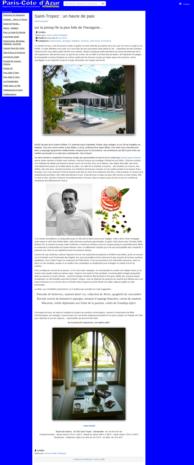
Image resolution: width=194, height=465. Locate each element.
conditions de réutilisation (82, 459)
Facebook (43, 21)
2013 (64, 38)
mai (60, 38)
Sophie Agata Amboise (130, 157)
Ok (102, 3)
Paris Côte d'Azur (31, 4)
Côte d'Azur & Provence (100, 41)
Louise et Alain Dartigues (56, 35)
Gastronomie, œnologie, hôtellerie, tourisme (68, 41)
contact (96, 459)
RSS (36, 21)
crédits (102, 459)
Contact (185, 4)
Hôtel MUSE (89, 426)
